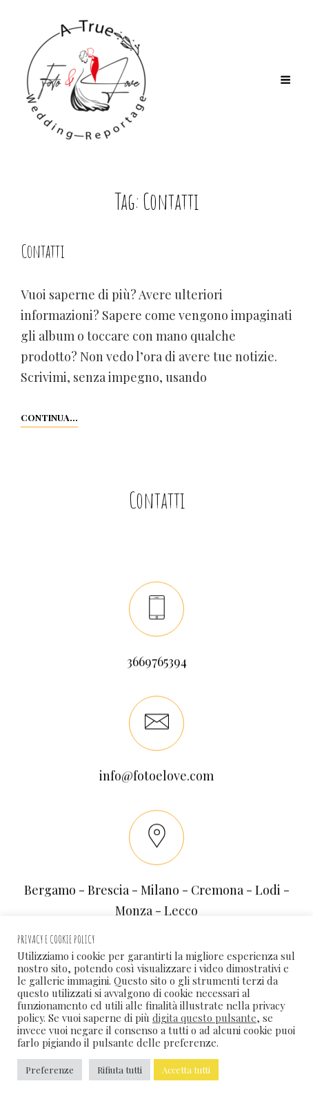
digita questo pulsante (204, 1018)
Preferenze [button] (50, 1070)
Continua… (49, 416)
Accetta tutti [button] (186, 1070)
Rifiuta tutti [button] (119, 1070)
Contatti (43, 251)
